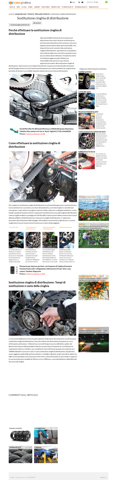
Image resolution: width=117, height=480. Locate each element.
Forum (72, 2)
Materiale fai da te (81, 7)
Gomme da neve (15, 447)
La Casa (24, 7)
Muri (18, 7)
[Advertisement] (30, 11)
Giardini (37, 7)
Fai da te (12, 7)
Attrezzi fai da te (67, 7)
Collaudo (38, 447)
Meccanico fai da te (42, 14)
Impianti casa (55, 7)
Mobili (30, 7)
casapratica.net (20, 14)
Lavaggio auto (40, 428)
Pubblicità (103, 477)
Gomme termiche (15, 428)
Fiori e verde (45, 7)
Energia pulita (94, 7)
